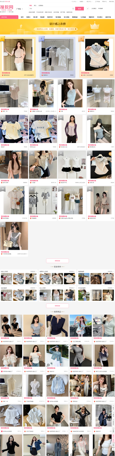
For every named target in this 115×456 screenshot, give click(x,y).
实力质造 (66, 17)
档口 (35, 5)
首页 (22, 17)
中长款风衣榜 (39, 12)
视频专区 (91, 17)
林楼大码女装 (48, 12)
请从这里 (5, 1)
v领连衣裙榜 (32, 12)
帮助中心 (104, 1)
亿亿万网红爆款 (77, 341)
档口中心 (89, 1)
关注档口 (100, 17)
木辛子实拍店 (29, 431)
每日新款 (58, 17)
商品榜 (42, 17)
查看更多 (57, 306)
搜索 (79, 9)
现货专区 (50, 17)
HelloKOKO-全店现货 (78, 431)
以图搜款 (41, 5)
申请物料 (100, 8)
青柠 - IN (5, 401)
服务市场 (108, 17)
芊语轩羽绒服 (29, 401)
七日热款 (83, 17)
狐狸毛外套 (69, 12)
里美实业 (75, 401)
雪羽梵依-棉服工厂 (8, 371)
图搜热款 (75, 17)
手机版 (97, 1)
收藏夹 (82, 1)
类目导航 (4, 17)
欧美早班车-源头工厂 (8, 341)
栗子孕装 (62, 12)
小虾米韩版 (56, 12)
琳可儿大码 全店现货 (101, 371)
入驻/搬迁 (93, 8)
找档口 (28, 17)
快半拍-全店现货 (54, 401)
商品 (30, 5)
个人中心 (74, 1)
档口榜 (35, 17)
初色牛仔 (52, 371)
